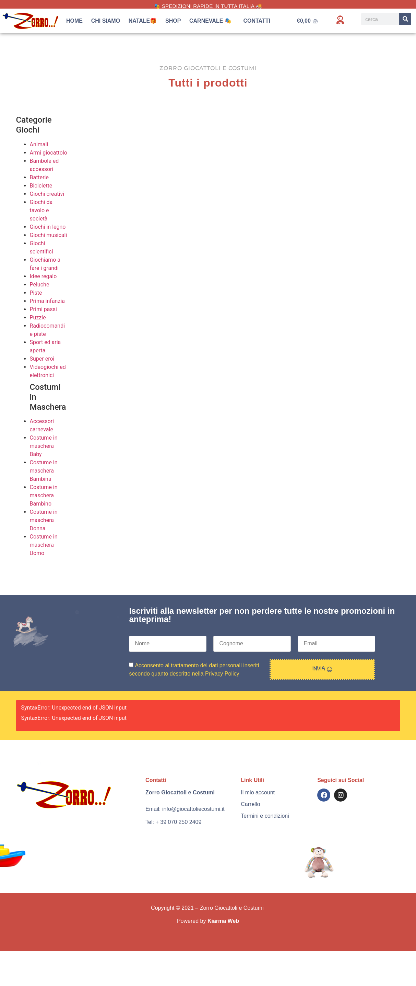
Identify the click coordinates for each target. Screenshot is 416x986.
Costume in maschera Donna (44, 520)
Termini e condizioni (265, 816)
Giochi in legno (48, 227)
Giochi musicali (48, 235)
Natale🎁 (143, 21)
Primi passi (43, 309)
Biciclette (41, 185)
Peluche (39, 284)
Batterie (39, 177)
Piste (36, 293)
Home (74, 21)
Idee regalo (43, 276)
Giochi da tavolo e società (41, 210)
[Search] (405, 19)
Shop (173, 21)
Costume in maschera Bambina (44, 470)
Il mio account (258, 792)
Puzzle (38, 317)
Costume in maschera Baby (44, 445)
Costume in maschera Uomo (44, 544)
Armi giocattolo (48, 152)
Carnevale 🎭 (212, 21)
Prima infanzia (47, 301)
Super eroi (42, 358)
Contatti (256, 21)
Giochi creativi (47, 194)
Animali (39, 144)
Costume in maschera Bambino (44, 495)
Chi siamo (105, 21)
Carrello (250, 804)
